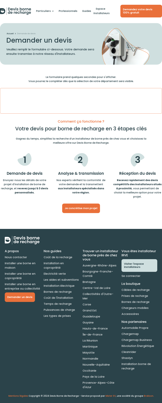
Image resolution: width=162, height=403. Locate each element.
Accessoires (130, 314)
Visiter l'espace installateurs (134, 265)
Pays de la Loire (94, 377)
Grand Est (90, 310)
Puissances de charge (59, 310)
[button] (45, 11)
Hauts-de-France (95, 328)
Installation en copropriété (54, 265)
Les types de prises (57, 316)
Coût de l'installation (58, 298)
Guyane (88, 322)
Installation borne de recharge (136, 366)
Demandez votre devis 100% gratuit (137, 11)
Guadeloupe (91, 316)
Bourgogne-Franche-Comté (98, 273)
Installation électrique (59, 286)
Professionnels (68, 11)
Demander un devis (19, 297)
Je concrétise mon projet (81, 208)
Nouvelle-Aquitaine (96, 365)
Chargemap (130, 334)
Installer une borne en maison (20, 265)
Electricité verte (55, 274)
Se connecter (131, 276)
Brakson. (149, 395)
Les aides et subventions (61, 280)
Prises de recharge (135, 296)
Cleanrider (129, 352)
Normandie (90, 359)
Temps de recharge (58, 304)
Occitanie (89, 371)
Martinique (90, 347)
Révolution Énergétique (138, 346)
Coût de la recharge (58, 257)
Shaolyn (127, 358)
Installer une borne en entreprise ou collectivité (22, 286)
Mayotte (89, 353)
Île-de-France (93, 334)
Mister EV (111, 395)
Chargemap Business (137, 340)
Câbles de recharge (136, 290)
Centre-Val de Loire (96, 288)
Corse (87, 304)
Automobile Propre (135, 328)
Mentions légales (18, 395)
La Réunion (90, 340)
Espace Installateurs (101, 11)
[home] (15, 11)
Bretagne (89, 282)
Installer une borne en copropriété (20, 276)
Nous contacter (16, 257)
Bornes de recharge (58, 292)
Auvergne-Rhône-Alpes (99, 265)
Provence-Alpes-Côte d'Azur (98, 385)
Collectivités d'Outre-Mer (98, 296)
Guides (86, 11)
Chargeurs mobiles (135, 308)
